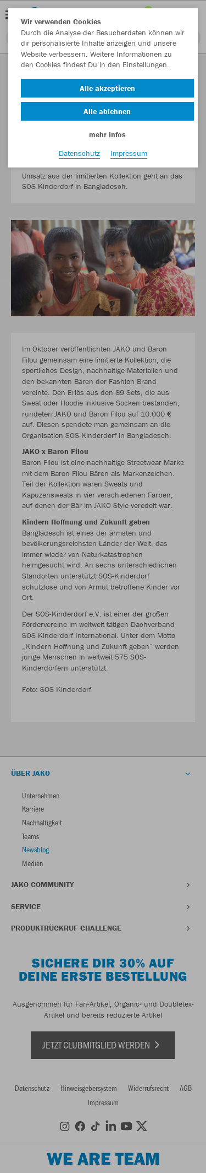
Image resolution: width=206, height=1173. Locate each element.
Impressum (128, 153)
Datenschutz (79, 153)
